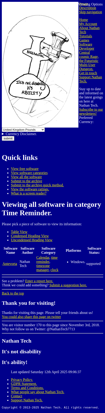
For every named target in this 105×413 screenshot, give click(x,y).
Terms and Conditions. (27, 388)
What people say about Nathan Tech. (37, 392)
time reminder (47, 260)
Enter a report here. (39, 281)
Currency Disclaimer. (21, 134)
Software (85, 44)
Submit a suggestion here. (68, 285)
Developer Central (86, 50)
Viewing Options (90, 4)
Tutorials (85, 36)
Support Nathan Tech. (26, 400)
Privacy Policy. (22, 380)
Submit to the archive (26, 181)
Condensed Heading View (30, 236)
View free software (25, 169)
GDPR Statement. (24, 384)
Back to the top (13, 293)
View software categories (29, 173)
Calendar (42, 257)
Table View (19, 232)
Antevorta (9, 264)
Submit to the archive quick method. (37, 185)
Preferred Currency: (86, 120)
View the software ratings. (30, 189)
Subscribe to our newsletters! (91, 111)
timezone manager (43, 268)
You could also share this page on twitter (31, 317)
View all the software (26, 177)
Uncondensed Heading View (31, 240)
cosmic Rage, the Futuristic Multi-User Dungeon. (89, 63)
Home (83, 20)
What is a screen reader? (28, 193)
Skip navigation (90, 12)
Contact (16, 396)
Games (84, 40)
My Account (88, 24)
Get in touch (88, 73)
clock (54, 270)
